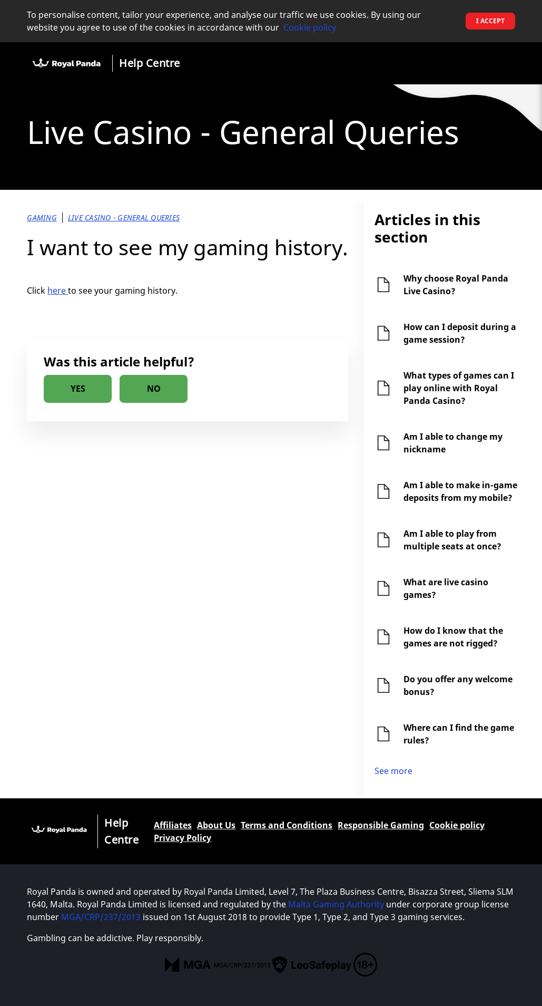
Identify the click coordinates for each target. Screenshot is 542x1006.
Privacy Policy (182, 838)
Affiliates (173, 825)
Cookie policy (309, 27)
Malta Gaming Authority (336, 904)
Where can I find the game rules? (458, 734)
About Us (216, 825)
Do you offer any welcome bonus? (458, 685)
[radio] (78, 389)
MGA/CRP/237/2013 (101, 917)
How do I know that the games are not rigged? (453, 637)
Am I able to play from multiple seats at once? (452, 540)
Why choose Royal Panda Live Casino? (455, 285)
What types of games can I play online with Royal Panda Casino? (458, 388)
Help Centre (149, 63)
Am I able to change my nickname (452, 443)
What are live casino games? (445, 588)
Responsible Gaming (381, 825)
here (57, 290)
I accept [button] (490, 20)
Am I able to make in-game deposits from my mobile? (460, 491)
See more (393, 771)
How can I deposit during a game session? (459, 333)
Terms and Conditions (286, 825)
